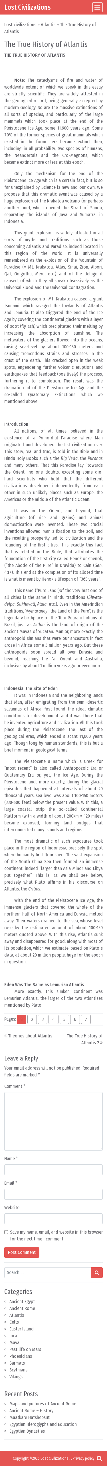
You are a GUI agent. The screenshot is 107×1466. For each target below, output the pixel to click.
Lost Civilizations (27, 7)
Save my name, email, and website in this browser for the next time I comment (56, 1235)
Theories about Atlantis (30, 1036)
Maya (14, 1342)
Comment (14, 1086)
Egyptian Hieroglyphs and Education (43, 1424)
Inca (13, 1335)
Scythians (18, 1370)
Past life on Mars (25, 1349)
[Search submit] (97, 1272)
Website (11, 1207)
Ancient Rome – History (31, 1410)
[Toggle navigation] (97, 7)
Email (10, 1183)
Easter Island (21, 1329)
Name (11, 1158)
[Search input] (47, 1272)
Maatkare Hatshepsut (29, 1417)
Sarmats (17, 1363)
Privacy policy (83, 1458)
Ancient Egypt (22, 1301)
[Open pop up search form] (99, 1458)
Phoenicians (20, 1356)
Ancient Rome (22, 1308)
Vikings (16, 1376)
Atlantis (48, 24)
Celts (14, 1322)
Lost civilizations (20, 24)
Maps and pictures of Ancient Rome (42, 1403)
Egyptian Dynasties (27, 1431)
